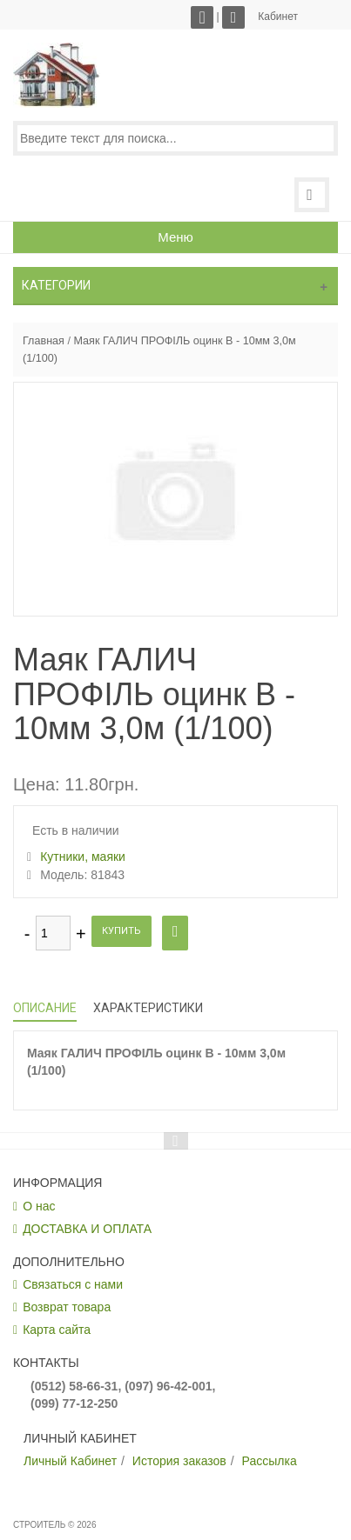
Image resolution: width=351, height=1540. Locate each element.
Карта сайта (57, 1330)
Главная (43, 341)
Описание (45, 1008)
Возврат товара (67, 1307)
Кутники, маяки (82, 856)
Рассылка (269, 1461)
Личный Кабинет (70, 1461)
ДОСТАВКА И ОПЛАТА (87, 1229)
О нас (39, 1206)
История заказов (179, 1461)
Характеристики (148, 1008)
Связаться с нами (73, 1284)
